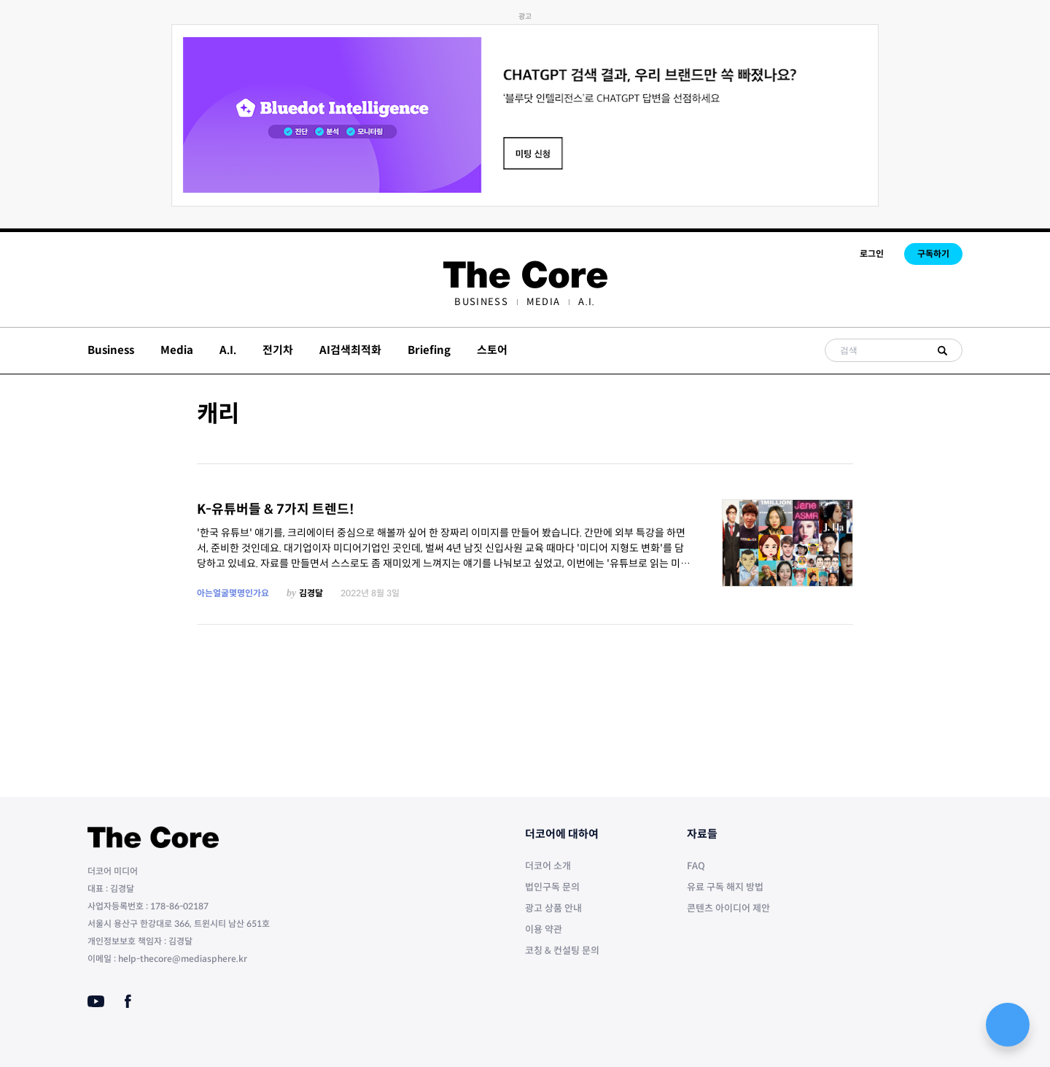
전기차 (277, 350)
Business (481, 302)
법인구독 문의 (552, 887)
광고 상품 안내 (553, 908)
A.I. (586, 302)
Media (543, 302)
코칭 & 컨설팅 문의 (562, 950)
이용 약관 (543, 929)
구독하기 (933, 253)
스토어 (492, 350)
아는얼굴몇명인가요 (233, 593)
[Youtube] (96, 1001)
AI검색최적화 (350, 350)
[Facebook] (128, 1001)
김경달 (311, 593)
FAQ (696, 866)
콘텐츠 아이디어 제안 (728, 908)
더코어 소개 (548, 866)
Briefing (429, 350)
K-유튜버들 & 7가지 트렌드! (275, 509)
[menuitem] (481, 302)
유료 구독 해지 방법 (725, 887)
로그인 (872, 253)
